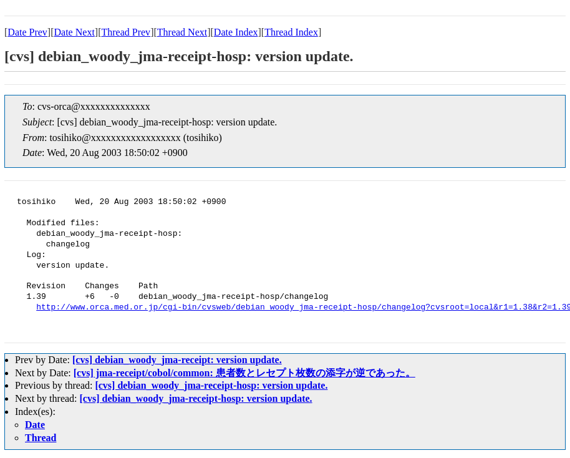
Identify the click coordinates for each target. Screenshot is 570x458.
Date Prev (27, 32)
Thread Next (182, 32)
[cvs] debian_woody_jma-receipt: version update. (177, 359)
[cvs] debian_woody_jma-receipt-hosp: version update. (211, 385)
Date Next (74, 32)
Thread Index (291, 32)
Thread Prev (125, 32)
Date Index (236, 32)
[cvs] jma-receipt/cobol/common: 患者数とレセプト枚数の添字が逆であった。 (244, 373)
